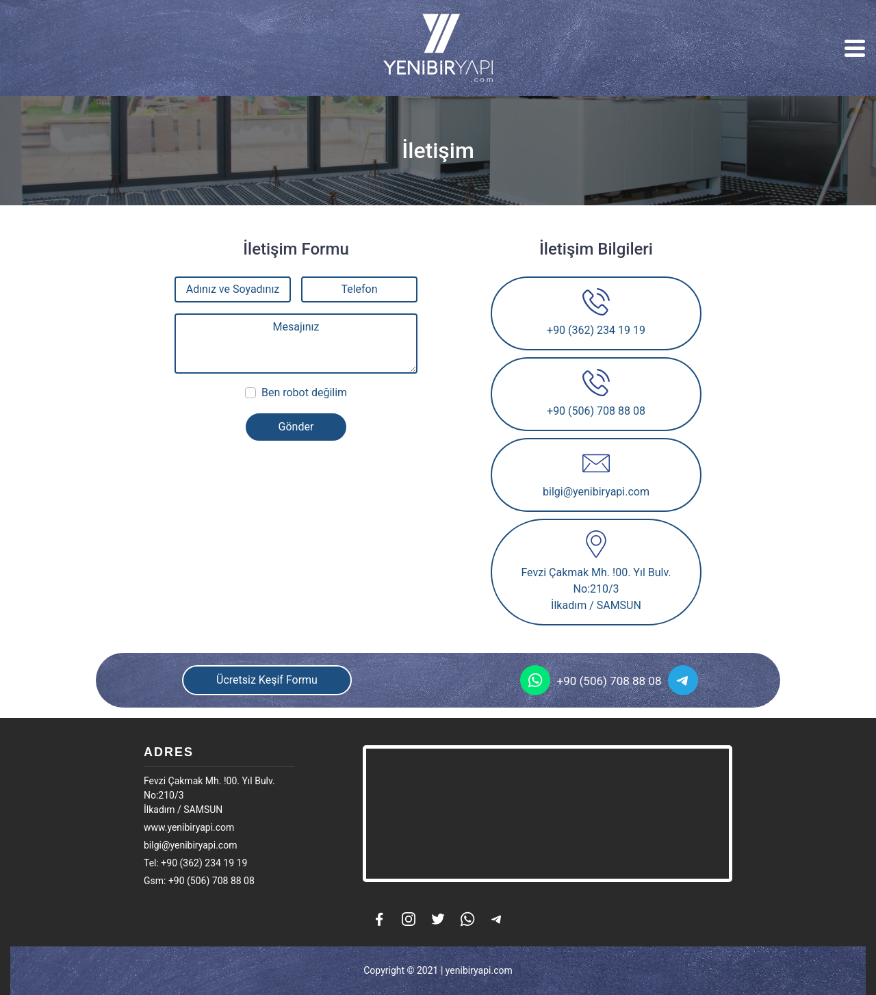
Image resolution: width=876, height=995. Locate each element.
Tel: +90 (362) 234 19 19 (195, 862)
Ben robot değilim (304, 392)
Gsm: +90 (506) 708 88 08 (199, 880)
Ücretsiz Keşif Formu (267, 679)
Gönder (296, 426)
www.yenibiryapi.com (189, 827)
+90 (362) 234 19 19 (596, 312)
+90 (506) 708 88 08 (596, 393)
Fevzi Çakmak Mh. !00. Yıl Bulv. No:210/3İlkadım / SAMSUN (596, 571)
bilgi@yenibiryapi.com (596, 474)
